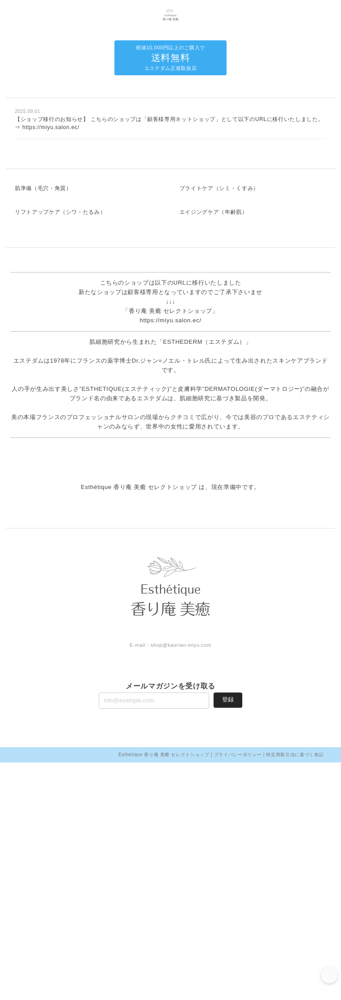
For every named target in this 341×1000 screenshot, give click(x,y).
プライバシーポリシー (238, 992)
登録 (228, 937)
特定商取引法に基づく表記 (295, 992)
